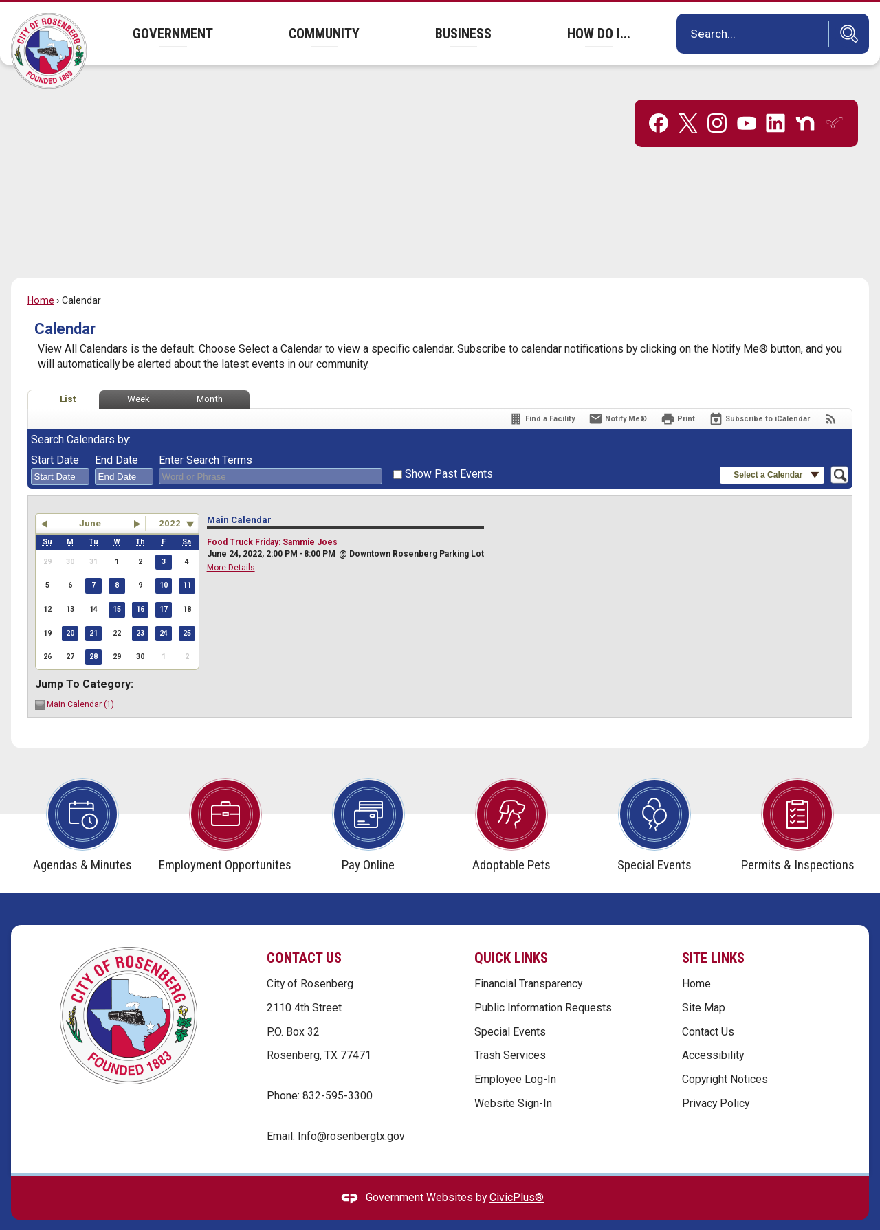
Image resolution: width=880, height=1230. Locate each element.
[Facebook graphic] (658, 99)
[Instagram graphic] (717, 99)
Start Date (55, 436)
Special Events (510, 1008)
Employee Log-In (515, 1055)
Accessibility (713, 1031)
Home (41, 276)
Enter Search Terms (205, 436)
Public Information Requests (543, 984)
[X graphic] (688, 100)
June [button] (90, 500)
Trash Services (510, 1031)
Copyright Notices (725, 1055)
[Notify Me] (617, 395)
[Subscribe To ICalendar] (759, 395)
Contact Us (708, 1008)
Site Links (713, 934)
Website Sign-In (513, 1079)
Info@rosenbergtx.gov (351, 1112)
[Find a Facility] (542, 395)
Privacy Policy (715, 1079)
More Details (231, 544)
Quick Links (511, 934)
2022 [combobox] (170, 500)
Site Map (703, 984)
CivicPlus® (517, 1174)
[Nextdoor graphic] (805, 99)
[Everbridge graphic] (834, 98)
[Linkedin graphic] (775, 99)
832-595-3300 (337, 1072)
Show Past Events (449, 450)
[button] (846, 33)
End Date (116, 436)
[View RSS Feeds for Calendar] (831, 395)
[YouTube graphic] (746, 99)
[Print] (678, 395)
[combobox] (60, 453)
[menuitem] (172, 33)
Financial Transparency (528, 960)
